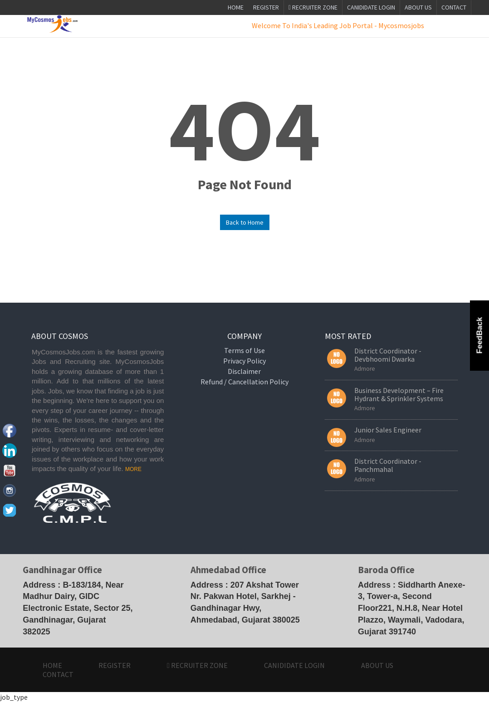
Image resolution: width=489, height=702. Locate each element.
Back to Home (245, 222)
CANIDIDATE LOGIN (371, 7)
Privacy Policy (244, 360)
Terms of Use (244, 350)
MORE (133, 469)
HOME (52, 665)
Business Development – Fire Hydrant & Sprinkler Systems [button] (399, 394)
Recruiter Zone (313, 7)
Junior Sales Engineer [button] (387, 429)
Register (266, 7)
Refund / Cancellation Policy (244, 381)
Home (236, 7)
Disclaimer (244, 371)
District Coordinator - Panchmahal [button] (387, 465)
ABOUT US (418, 7)
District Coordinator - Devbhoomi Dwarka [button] (387, 354)
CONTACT (453, 7)
